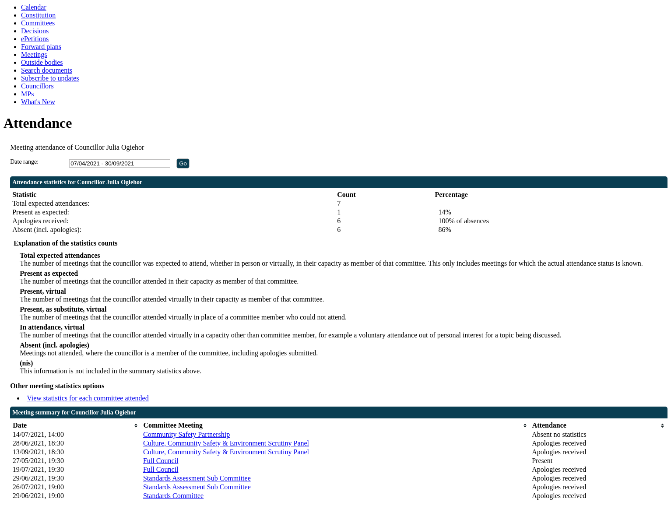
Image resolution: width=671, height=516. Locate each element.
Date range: (24, 161)
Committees (38, 23)
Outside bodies (42, 62)
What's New (38, 101)
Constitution (38, 15)
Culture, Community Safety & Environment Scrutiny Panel (226, 443)
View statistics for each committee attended (88, 398)
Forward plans (41, 46)
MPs (27, 94)
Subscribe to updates (50, 78)
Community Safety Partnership (186, 434)
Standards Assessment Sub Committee (197, 478)
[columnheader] (76, 425)
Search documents (46, 70)
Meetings (34, 54)
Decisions (35, 31)
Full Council (160, 460)
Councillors (37, 86)
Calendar (33, 7)
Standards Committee (173, 495)
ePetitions (35, 38)
